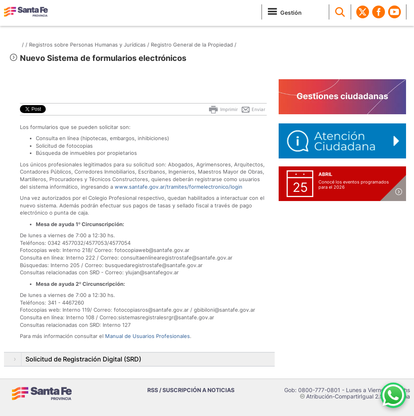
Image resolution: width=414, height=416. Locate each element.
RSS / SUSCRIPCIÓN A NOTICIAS (190, 390)
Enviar (253, 109)
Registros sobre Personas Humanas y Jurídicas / (89, 44)
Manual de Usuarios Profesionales (147, 336)
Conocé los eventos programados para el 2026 (353, 184)
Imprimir (223, 109)
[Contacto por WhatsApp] (393, 395)
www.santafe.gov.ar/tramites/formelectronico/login (178, 187)
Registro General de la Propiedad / (193, 44)
